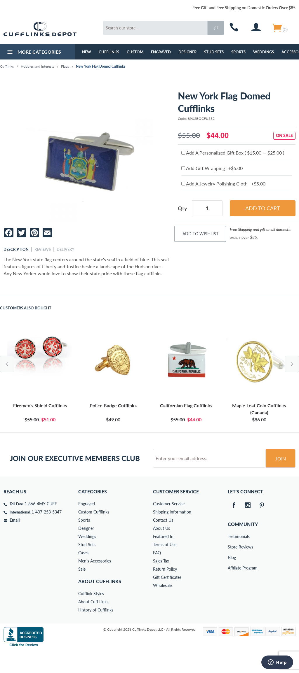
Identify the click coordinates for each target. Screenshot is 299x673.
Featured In (163, 558)
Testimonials (232, 558)
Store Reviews (232, 569)
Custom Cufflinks (93, 534)
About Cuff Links (93, 623)
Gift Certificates (167, 599)
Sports (238, 52)
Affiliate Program (232, 590)
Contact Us (163, 542)
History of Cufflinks (95, 632)
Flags (65, 66)
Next (292, 364)
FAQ (157, 574)
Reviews (42, 249)
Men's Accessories (94, 583)
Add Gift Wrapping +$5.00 (212, 168)
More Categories (33, 52)
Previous (7, 364)
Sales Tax (161, 583)
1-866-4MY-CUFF (41, 525)
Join (280, 480)
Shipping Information (172, 534)
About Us (161, 550)
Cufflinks (109, 52)
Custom (135, 52)
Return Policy (165, 591)
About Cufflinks (99, 603)
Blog (232, 579)
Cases (83, 574)
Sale (82, 591)
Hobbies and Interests (37, 66)
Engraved (161, 52)
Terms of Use (164, 566)
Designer (187, 52)
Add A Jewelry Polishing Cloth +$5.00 (223, 183)
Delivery (65, 249)
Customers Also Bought (25, 308)
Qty (182, 208)
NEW (86, 52)
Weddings (263, 52)
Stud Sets (214, 52)
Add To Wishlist (200, 233)
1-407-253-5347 (47, 534)
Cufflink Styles (91, 615)
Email (15, 542)
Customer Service (169, 525)
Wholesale (162, 607)
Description (16, 249)
